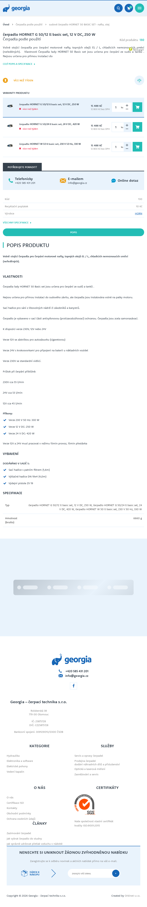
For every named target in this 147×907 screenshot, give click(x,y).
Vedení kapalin (15, 771)
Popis (73, 232)
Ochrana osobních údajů (21, 818)
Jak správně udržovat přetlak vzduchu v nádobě (34, 843)
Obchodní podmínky (19, 813)
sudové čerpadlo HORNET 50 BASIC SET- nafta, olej (79, 24)
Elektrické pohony (17, 766)
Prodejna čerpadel (85, 761)
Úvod (6, 24)
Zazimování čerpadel (19, 833)
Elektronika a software (20, 761)
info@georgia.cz (77, 183)
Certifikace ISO (15, 803)
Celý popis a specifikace (19, 64)
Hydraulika (13, 755)
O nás (10, 797)
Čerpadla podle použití (29, 24)
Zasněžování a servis (86, 774)
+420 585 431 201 (25, 183)
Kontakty (12, 808)
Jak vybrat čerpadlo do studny (24, 838)
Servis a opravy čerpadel (88, 755)
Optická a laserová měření (89, 769)
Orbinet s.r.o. (132, 895)
